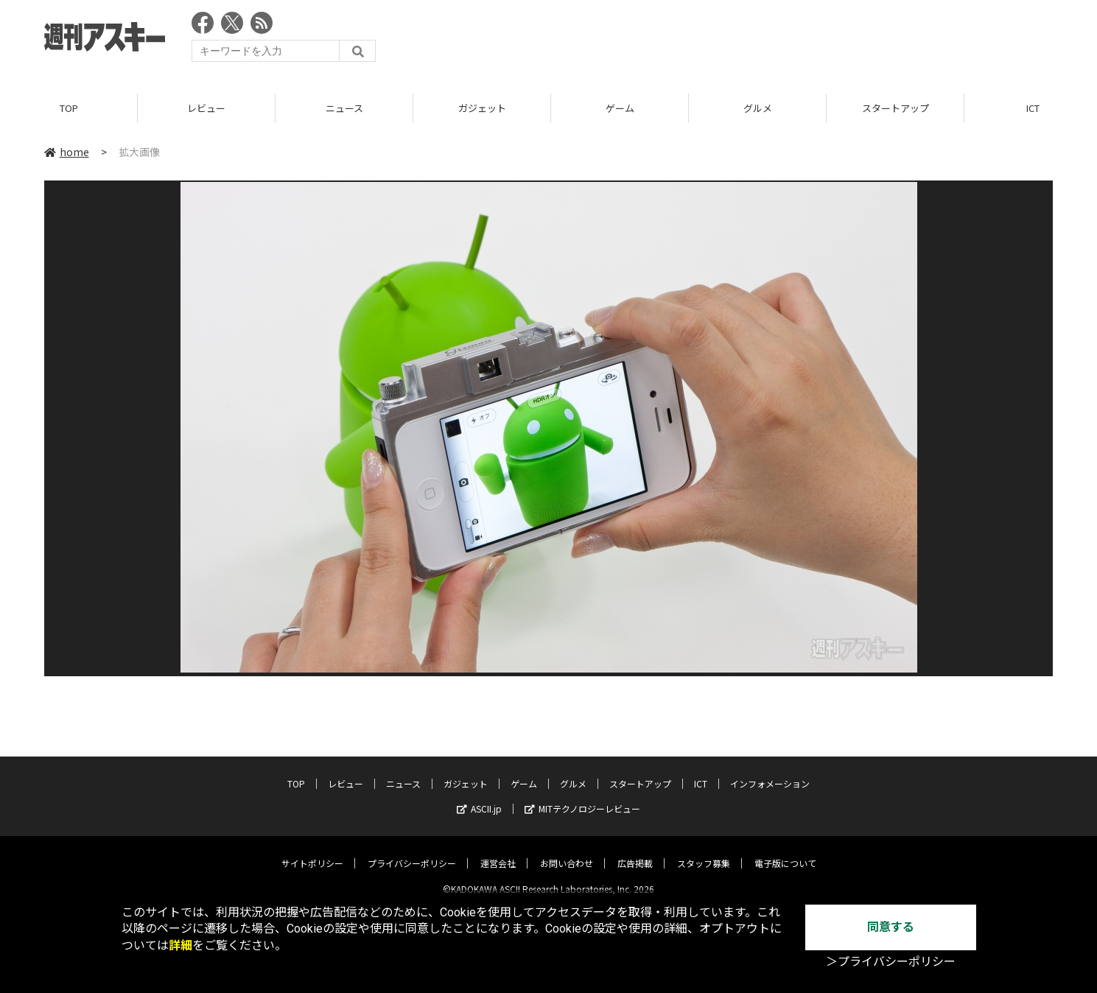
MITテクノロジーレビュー (582, 796)
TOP (69, 110)
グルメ (757, 110)
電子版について (785, 851)
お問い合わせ (566, 851)
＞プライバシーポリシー (891, 962)
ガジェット (482, 110)
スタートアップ (895, 110)
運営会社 (498, 851)
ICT (700, 771)
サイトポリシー (312, 851)
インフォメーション (770, 771)
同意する (890, 927)
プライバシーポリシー (412, 851)
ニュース (344, 110)
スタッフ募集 (703, 851)
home (66, 154)
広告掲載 (635, 851)
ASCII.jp (479, 796)
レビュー (206, 110)
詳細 (180, 945)
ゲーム (620, 110)
